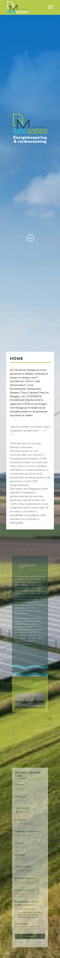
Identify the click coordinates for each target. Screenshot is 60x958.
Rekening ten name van (27, 882)
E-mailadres (23, 829)
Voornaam (22, 803)
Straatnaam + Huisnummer (28, 838)
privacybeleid (24, 911)
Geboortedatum (24, 820)
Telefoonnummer (25, 864)
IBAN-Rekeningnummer (27, 873)
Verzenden (29, 917)
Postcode (22, 847)
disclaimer (33, 911)
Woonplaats (23, 855)
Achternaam (23, 811)
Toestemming (23, 907)
